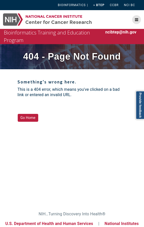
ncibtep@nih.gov (120, 32)
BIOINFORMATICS (72, 5)
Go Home (28, 118)
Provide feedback (140, 105)
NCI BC (129, 5)
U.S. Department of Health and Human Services (49, 223)
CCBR (114, 5)
